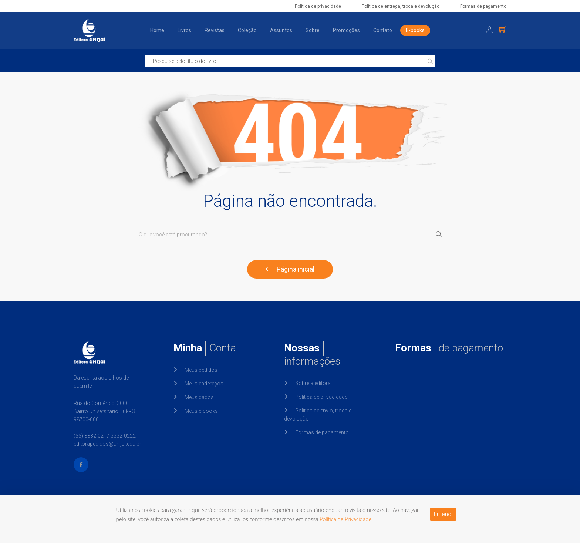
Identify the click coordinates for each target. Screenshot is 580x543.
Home (157, 30)
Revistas (215, 30)
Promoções (346, 30)
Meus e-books (201, 411)
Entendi (443, 514)
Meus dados (199, 397)
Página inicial (290, 269)
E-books (415, 30)
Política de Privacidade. (346, 519)
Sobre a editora (313, 383)
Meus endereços (204, 384)
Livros (184, 30)
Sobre (313, 30)
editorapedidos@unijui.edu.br (107, 444)
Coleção (247, 30)
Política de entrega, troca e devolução (400, 6)
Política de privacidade (318, 6)
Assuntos (281, 30)
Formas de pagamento (483, 6)
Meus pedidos (201, 370)
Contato (382, 30)
